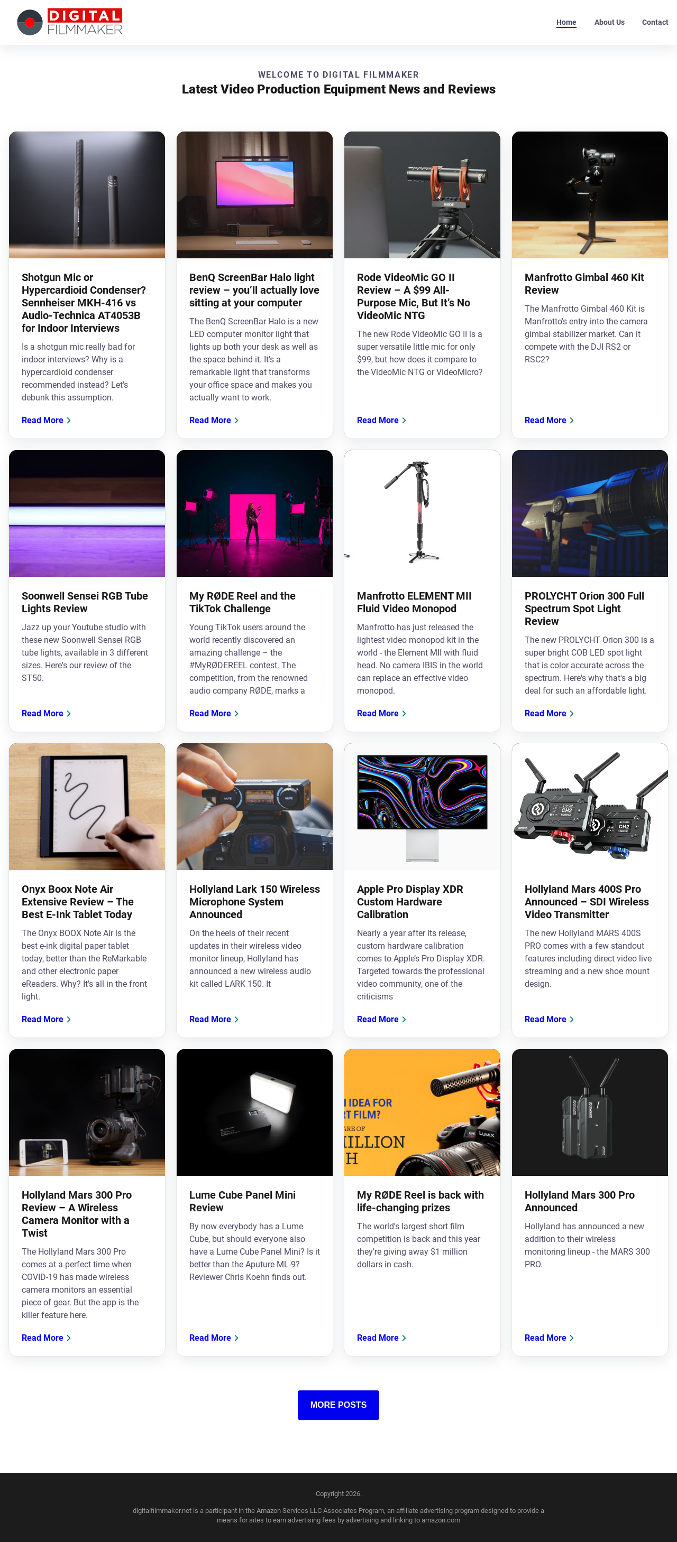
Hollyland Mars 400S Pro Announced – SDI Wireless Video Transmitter (587, 902)
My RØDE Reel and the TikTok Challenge (242, 602)
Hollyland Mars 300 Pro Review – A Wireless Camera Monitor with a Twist (77, 1214)
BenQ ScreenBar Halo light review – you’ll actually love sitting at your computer (254, 290)
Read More (48, 420)
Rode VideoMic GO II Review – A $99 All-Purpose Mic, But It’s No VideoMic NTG (413, 296)
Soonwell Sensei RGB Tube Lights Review (85, 602)
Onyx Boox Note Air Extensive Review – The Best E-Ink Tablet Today (78, 902)
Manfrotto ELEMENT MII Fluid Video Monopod (414, 602)
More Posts (338, 1404)
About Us (609, 22)
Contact (655, 22)
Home (566, 22)
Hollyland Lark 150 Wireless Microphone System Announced (254, 902)
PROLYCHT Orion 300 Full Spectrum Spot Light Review (584, 609)
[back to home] (69, 22)
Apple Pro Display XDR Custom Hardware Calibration (410, 902)
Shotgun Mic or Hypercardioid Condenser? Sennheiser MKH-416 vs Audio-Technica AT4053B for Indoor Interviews (84, 302)
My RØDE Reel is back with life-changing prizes (420, 1201)
